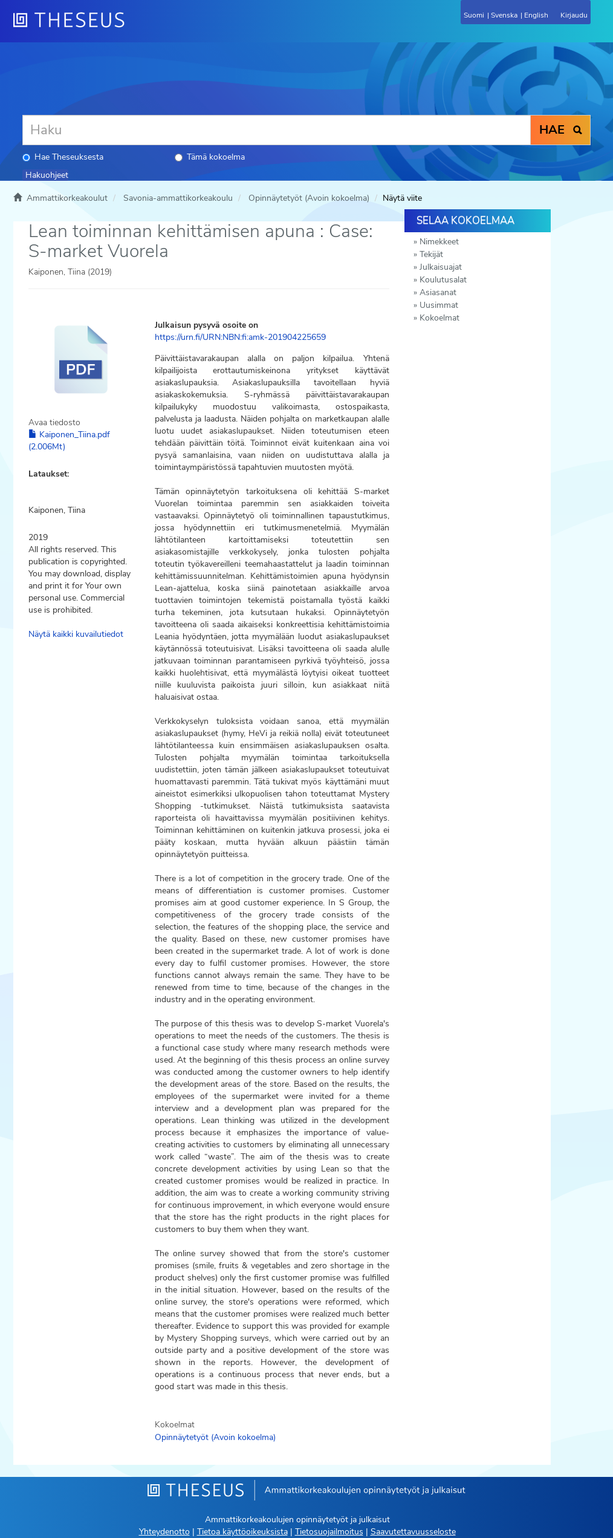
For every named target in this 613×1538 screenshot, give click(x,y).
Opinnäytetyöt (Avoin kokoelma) (308, 198)
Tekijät (431, 254)
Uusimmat (439, 305)
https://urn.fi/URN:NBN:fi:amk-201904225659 (240, 337)
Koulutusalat (443, 279)
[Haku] (276, 130)
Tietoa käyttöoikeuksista (242, 1531)
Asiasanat (438, 292)
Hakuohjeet (46, 175)
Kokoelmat (439, 318)
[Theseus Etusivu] (134, 27)
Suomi (474, 15)
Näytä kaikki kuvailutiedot (75, 634)
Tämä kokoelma (210, 157)
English (536, 15)
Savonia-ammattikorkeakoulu (178, 198)
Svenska (504, 15)
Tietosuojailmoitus (329, 1531)
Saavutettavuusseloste (413, 1531)
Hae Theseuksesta (62, 157)
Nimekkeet (439, 241)
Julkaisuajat (441, 267)
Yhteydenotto (164, 1531)
